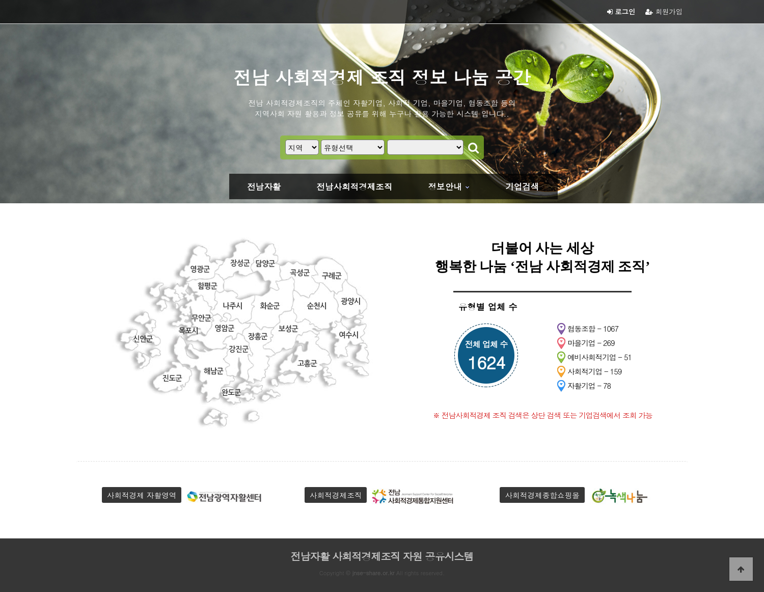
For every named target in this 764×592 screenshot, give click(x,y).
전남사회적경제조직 (354, 186)
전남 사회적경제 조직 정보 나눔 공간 (381, 77)
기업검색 (522, 186)
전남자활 (264, 186)
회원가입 (664, 11)
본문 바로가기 (0, 0)
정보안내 (445, 186)
